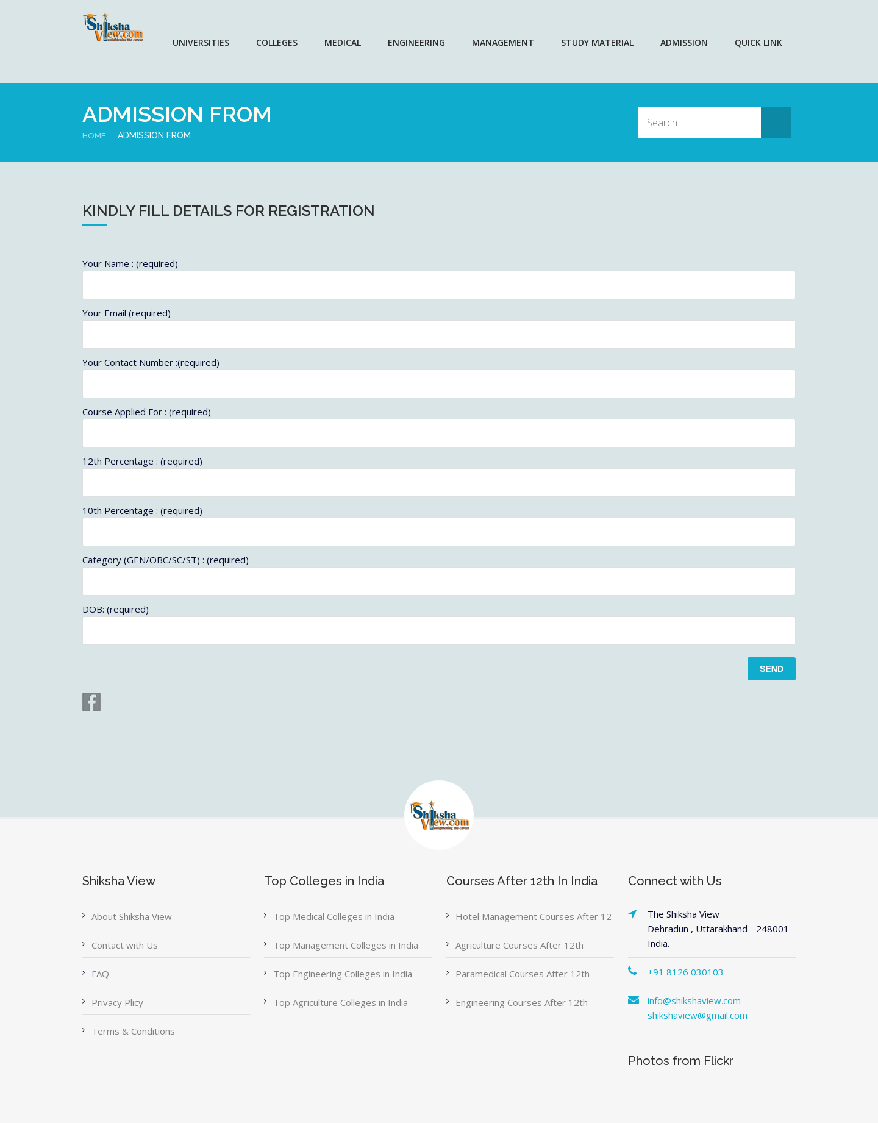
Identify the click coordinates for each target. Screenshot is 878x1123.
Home (94, 135)
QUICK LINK (758, 42)
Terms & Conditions (133, 1031)
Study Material (597, 42)
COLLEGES (277, 42)
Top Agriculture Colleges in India (340, 1002)
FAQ (100, 974)
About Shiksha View (131, 916)
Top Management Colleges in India (345, 945)
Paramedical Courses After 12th (522, 974)
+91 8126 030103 (686, 972)
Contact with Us (124, 945)
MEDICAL (342, 42)
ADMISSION (684, 42)
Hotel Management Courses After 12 (533, 916)
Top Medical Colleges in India (333, 916)
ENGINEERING (416, 42)
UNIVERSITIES (201, 42)
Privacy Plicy (117, 1002)
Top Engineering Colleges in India (342, 974)
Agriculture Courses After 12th (519, 945)
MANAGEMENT (503, 42)
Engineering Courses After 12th (521, 1002)
